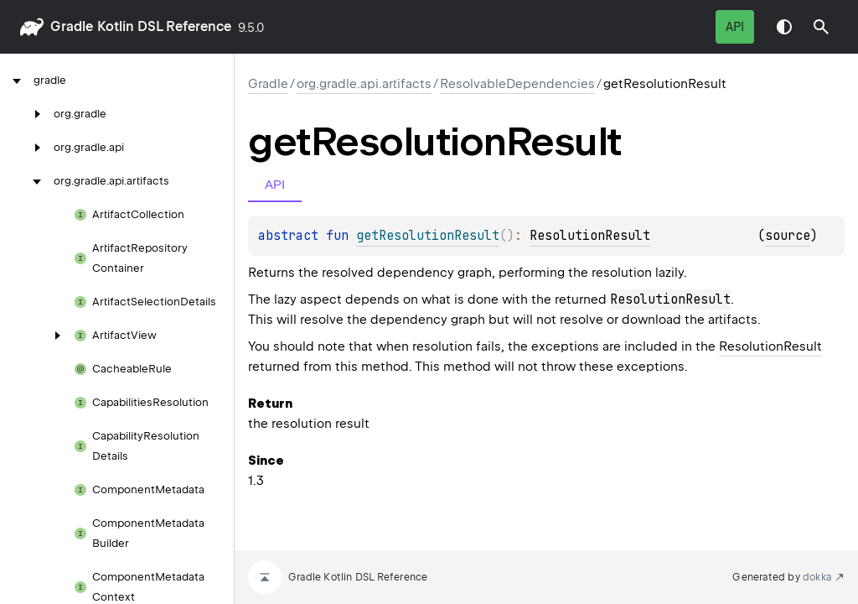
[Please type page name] (821, 27)
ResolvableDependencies (517, 83)
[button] (821, 27)
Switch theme (784, 27)
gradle (71, 26)
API (735, 27)
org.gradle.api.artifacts (364, 83)
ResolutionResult (590, 235)
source (787, 235)
